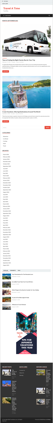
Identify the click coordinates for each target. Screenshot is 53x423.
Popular (5, 270)
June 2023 (5, 220)
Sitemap (21, 375)
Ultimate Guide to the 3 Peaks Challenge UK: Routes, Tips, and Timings (14, 403)
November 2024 (7, 185)
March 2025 (6, 175)
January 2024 (6, 208)
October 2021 (6, 260)
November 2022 (7, 232)
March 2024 (6, 204)
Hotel (4, 143)
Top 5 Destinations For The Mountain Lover (22, 274)
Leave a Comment (20, 62)
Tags (19, 270)
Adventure (5, 136)
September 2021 (7, 262)
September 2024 (7, 189)
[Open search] (49, 15)
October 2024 (6, 187)
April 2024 (5, 201)
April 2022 (5, 246)
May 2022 (5, 244)
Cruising (4, 109)
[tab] (5, 270)
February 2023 (6, 227)
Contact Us (22, 370)
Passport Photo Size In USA (48, 401)
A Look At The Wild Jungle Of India (20, 297)
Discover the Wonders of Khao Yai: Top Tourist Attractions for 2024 (48, 376)
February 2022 (6, 251)
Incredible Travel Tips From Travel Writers (22, 281)
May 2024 (5, 199)
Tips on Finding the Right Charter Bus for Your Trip (18, 60)
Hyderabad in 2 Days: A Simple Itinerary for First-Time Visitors (14, 386)
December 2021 (7, 255)
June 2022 (5, 241)
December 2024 (7, 182)
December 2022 (7, 229)
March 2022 (6, 248)
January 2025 (6, 180)
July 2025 (5, 168)
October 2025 (6, 164)
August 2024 (6, 192)
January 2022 (6, 253)
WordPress (42, 419)
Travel (4, 145)
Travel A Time (11, 8)
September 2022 (7, 234)
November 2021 (7, 258)
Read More (5, 71)
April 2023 (5, 225)
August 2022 (6, 237)
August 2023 (6, 215)
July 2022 (5, 239)
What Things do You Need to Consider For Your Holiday (25, 290)
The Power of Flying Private (14, 372)
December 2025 (7, 161)
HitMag (48, 419)
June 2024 (5, 197)
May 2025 (5, 173)
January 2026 (6, 159)
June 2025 (5, 171)
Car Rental (4, 58)
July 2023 (5, 218)
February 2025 (6, 178)
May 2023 (5, 222)
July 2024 (5, 194)
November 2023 (7, 211)
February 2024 (6, 206)
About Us (21, 372)
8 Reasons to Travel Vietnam (19, 304)
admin (14, 62)
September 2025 (7, 166)
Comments (13, 270)
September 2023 (7, 213)
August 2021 (6, 265)
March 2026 (6, 154)
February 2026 (6, 156)
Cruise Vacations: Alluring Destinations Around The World (21, 112)
